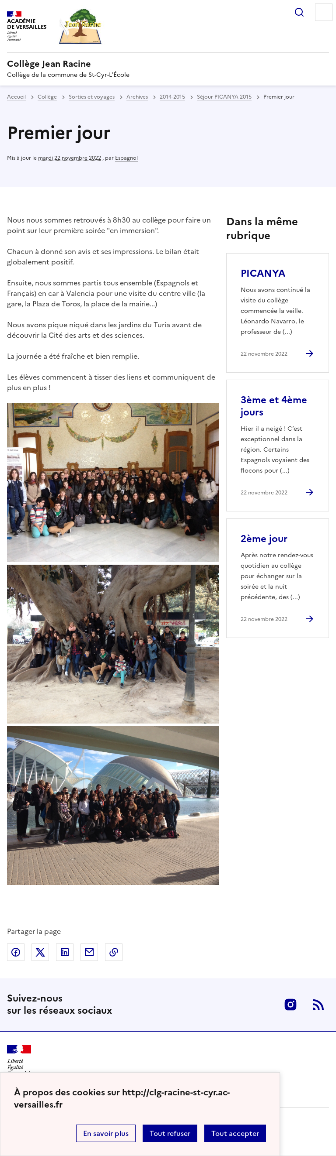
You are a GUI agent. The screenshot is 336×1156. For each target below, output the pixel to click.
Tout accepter (235, 1133)
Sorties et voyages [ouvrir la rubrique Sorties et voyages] (92, 97)
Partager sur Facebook (15, 952)
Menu (323, 12)
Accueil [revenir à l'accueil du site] (16, 97)
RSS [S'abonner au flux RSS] (318, 1004)
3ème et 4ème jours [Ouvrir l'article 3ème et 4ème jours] (274, 406)
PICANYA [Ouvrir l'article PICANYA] (263, 273)
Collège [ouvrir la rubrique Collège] (47, 97)
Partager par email (89, 952)
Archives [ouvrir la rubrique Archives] (137, 97)
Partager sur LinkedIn (65, 952)
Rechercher (299, 12)
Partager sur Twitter (40, 952)
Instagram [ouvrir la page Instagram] (290, 1004)
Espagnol (126, 158)
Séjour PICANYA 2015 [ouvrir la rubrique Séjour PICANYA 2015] (224, 97)
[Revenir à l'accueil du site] (19, 1060)
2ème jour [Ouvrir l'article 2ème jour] (264, 539)
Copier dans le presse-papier (113, 952)
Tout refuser (170, 1133)
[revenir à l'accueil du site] (168, 64)
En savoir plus (106, 1133)
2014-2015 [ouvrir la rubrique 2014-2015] (172, 97)
